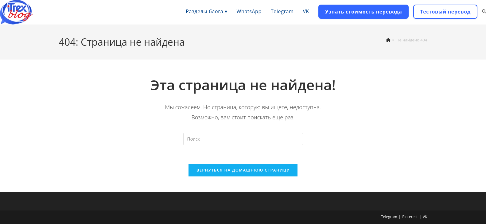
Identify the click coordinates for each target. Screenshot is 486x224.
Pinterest (410, 216)
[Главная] (388, 40)
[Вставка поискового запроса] (243, 139)
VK (425, 216)
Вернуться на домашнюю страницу (243, 170)
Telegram (389, 216)
